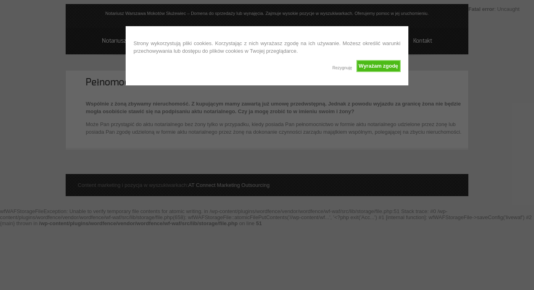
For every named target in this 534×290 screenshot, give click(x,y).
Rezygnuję (342, 68)
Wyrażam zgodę (378, 66)
